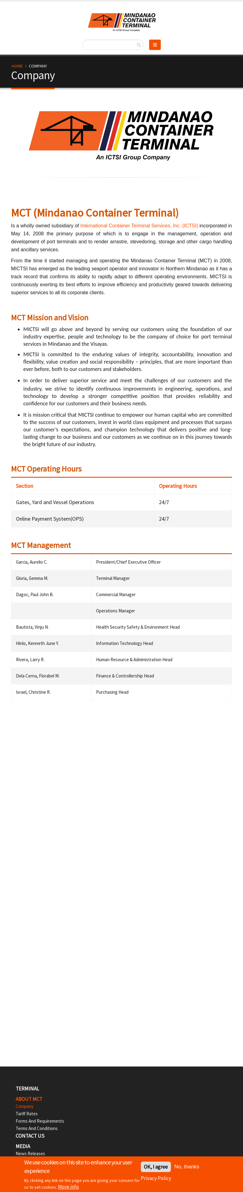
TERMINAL (27, 1088)
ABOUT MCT (29, 1099)
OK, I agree (156, 1167)
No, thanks (186, 1167)
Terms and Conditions (37, 1128)
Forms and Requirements (40, 1121)
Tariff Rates (27, 1114)
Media (23, 1146)
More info (68, 1187)
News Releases (30, 1153)
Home (17, 66)
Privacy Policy (156, 1178)
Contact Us (30, 1135)
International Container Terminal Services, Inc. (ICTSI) (139, 225)
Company (24, 1106)
